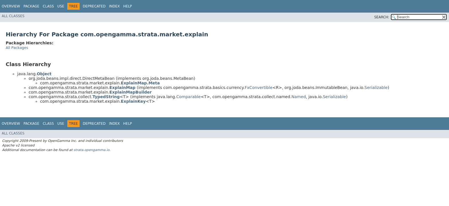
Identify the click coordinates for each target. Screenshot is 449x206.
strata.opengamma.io (91, 150)
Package (31, 6)
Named (299, 96)
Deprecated (94, 6)
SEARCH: (381, 17)
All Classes (13, 16)
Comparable (188, 96)
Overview (11, 6)
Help (127, 6)
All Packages (17, 47)
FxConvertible (259, 87)
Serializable (376, 87)
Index (114, 6)
